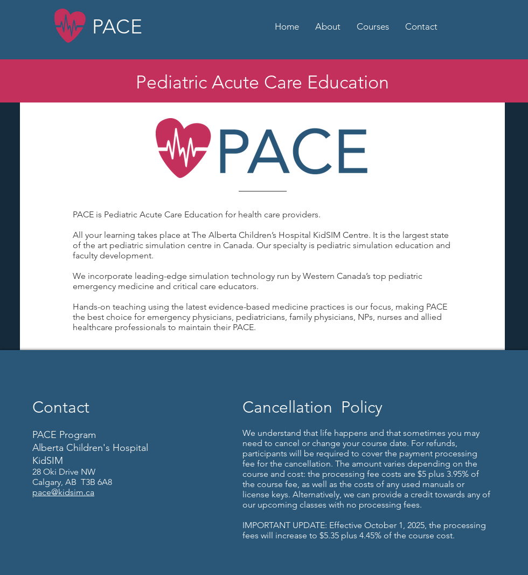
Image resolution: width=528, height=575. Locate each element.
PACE (117, 26)
